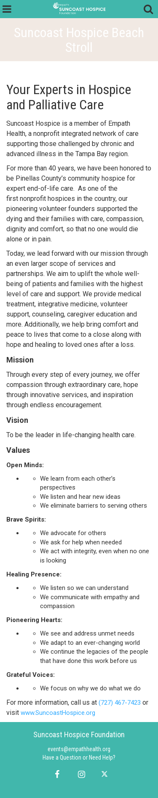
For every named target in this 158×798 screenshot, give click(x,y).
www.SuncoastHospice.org (58, 713)
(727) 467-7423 (120, 702)
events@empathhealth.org (79, 749)
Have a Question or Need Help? (79, 757)
